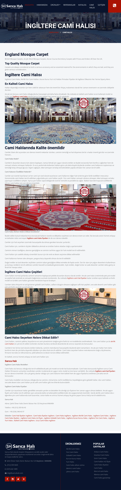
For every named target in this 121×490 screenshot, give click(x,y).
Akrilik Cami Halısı (73, 449)
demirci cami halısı (73, 468)
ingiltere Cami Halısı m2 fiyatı (32, 418)
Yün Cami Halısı (72, 452)
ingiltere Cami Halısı (100, 416)
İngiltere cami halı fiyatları (77, 278)
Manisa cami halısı (101, 474)
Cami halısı (98, 468)
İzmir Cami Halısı (100, 458)
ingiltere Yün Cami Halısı (98, 418)
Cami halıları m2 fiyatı (102, 461)
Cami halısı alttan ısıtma (75, 465)
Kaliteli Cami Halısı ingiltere (24, 420)
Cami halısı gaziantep (102, 478)
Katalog (82, 5)
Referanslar (69, 5)
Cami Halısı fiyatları (101, 465)
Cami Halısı (92, 6)
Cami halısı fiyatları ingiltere (43, 416)
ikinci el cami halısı (101, 471)
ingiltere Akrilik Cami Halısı (82, 416)
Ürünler (55, 5)
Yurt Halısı (70, 462)
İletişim (101, 5)
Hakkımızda (42, 5)
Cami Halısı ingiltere (63, 416)
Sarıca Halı (54, 32)
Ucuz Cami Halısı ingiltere (45, 420)
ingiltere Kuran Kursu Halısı (76, 418)
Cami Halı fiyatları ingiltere (22, 416)
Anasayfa (29, 5)
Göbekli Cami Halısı (73, 455)
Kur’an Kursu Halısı (73, 458)
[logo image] (11, 6)
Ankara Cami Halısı (101, 452)
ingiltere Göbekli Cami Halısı (54, 418)
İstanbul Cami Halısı (101, 455)
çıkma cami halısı (72, 471)
